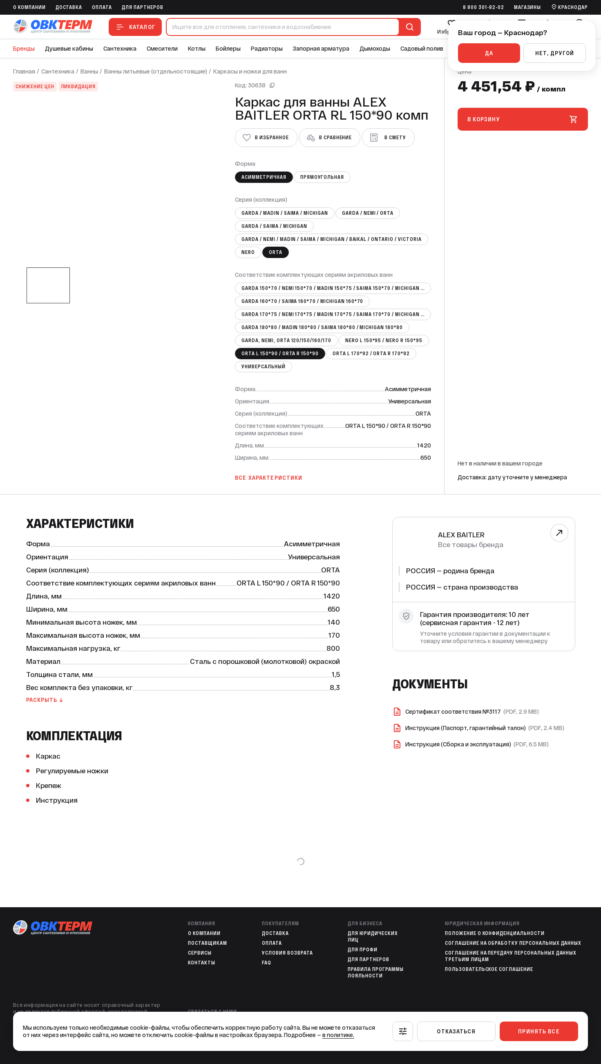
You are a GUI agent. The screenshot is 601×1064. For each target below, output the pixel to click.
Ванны (89, 71)
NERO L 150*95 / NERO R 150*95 (383, 340)
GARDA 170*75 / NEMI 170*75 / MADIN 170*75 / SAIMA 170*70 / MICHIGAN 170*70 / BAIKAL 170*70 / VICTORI (336, 314)
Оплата (102, 7)
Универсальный (263, 367)
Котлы (197, 48)
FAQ (266, 963)
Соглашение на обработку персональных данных (513, 943)
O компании (29, 7)
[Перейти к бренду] (559, 532)
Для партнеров (142, 7)
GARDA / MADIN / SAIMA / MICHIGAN (284, 213)
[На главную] (52, 27)
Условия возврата (287, 953)
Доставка (69, 7)
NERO (248, 252)
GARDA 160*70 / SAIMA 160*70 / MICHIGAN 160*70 (302, 301)
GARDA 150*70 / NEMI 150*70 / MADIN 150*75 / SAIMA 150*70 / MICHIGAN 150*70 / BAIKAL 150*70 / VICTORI (336, 288)
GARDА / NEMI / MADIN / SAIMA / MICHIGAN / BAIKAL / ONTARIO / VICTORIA (331, 239)
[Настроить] (403, 1031)
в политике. (338, 1035)
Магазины (527, 7)
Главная (24, 71)
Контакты (201, 963)
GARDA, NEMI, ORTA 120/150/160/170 (286, 340)
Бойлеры (228, 48)
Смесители (162, 48)
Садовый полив (421, 48)
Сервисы (200, 953)
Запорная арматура (321, 48)
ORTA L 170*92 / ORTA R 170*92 (371, 353)
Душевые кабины (69, 48)
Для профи (363, 950)
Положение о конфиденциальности (495, 933)
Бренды (24, 48)
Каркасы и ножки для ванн (250, 71)
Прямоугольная (322, 177)
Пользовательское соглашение (489, 969)
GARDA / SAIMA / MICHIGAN (274, 226)
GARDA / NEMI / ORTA (367, 213)
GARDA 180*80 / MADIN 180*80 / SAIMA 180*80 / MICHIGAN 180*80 (322, 327)
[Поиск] (408, 27)
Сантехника (119, 48)
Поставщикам (207, 943)
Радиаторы (267, 48)
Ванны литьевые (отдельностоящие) (155, 71)
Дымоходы (375, 48)
